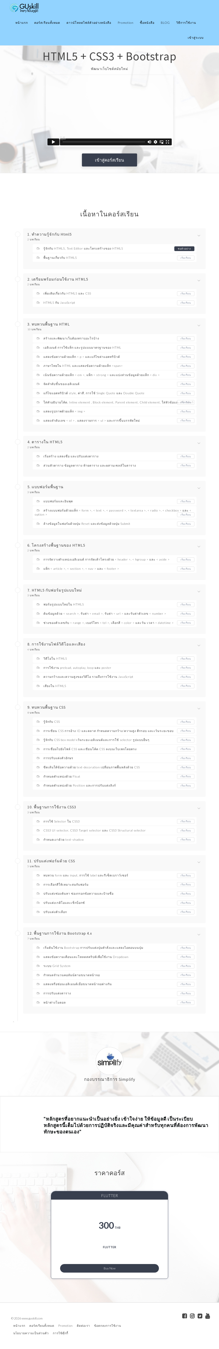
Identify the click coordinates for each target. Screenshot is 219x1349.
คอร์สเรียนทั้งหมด (47, 22)
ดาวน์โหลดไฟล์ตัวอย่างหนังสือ (89, 22)
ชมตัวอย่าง (184, 248)
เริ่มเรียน (185, 257)
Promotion (125, 22)
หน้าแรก (21, 22)
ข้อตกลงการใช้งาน (107, 1326)
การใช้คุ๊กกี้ (60, 1333)
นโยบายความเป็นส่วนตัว (31, 1333)
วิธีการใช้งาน (186, 22)
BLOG (165, 22)
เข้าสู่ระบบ (196, 37)
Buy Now (109, 1267)
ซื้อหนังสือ (147, 22)
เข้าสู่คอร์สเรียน (109, 159)
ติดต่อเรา (83, 1326)
